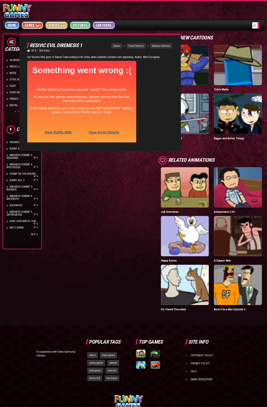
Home (12, 25)
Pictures (80, 25)
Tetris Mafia (230, 81)
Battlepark (17, 227)
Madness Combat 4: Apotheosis (19, 166)
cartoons (112, 331)
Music (13, 73)
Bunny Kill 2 (17, 180)
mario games (108, 316)
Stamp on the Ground (23, 173)
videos (92, 316)
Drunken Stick (18, 142)
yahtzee (113, 323)
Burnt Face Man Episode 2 (239, 270)
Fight (13, 86)
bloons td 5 (94, 339)
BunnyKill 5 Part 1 (190, 122)
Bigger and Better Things (238, 122)
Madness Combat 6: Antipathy (19, 197)
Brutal (14, 105)
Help (194, 332)
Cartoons (104, 25)
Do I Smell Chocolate (192, 270)
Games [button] (32, 25)
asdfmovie (16, 205)
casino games (96, 323)
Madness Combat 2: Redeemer (19, 156)
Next (34, 234)
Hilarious (15, 60)
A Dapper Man (231, 229)
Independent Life (233, 188)
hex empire (112, 339)
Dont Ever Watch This (23, 221)
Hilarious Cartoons (152, 46)
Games (107, 46)
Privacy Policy (200, 324)
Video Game (16, 92)
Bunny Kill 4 (17, 148)
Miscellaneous (19, 66)
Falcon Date (186, 81)
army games (95, 331)
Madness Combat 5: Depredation (19, 213)
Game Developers (202, 340)
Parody (14, 98)
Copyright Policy (202, 316)
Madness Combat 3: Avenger (19, 188)
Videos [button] (57, 25)
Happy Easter (187, 229)
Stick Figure (17, 79)
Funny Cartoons (127, 46)
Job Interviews (188, 188)
